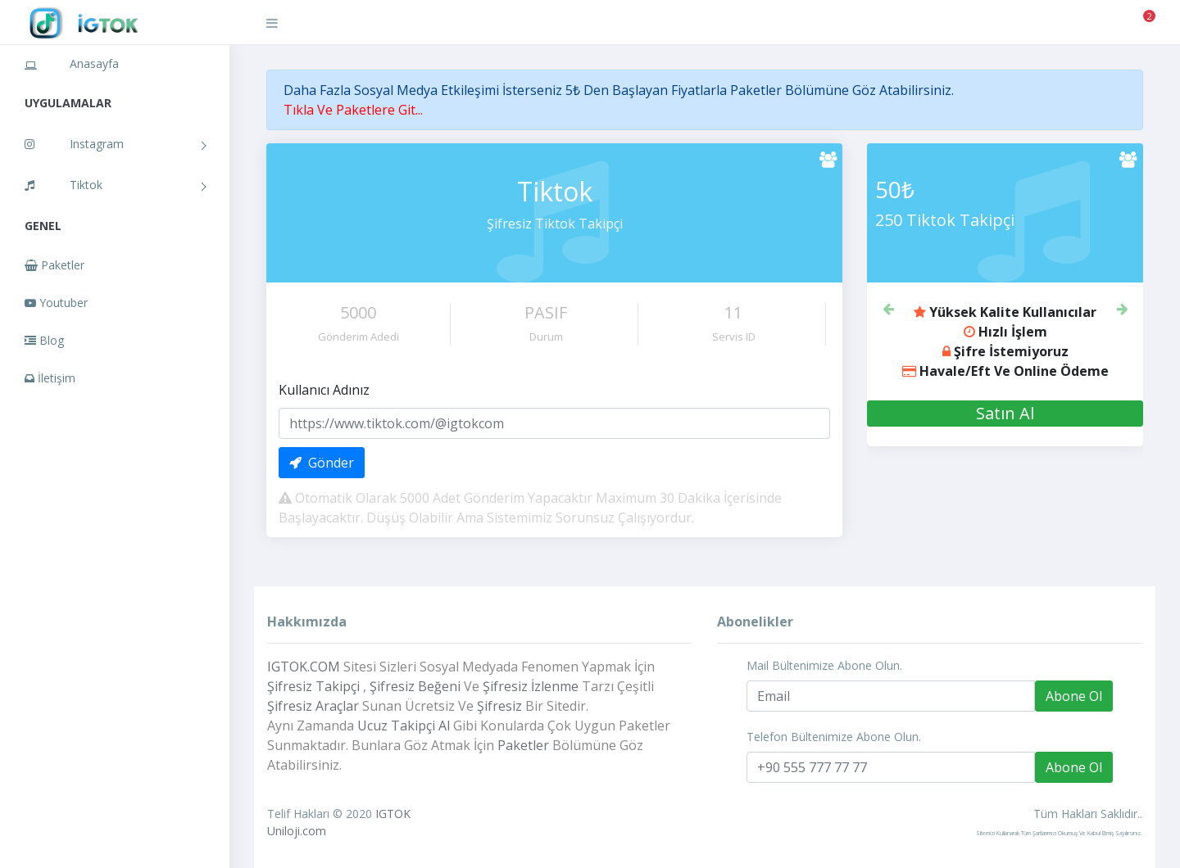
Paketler (54, 265)
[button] (887, 307)
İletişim (50, 378)
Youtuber (56, 302)
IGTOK (393, 813)
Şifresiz (499, 706)
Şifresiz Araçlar (313, 706)
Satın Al (1005, 413)
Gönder (321, 463)
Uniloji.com (296, 831)
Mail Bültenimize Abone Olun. (824, 665)
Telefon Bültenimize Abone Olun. (834, 736)
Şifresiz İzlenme (531, 686)
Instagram (74, 143)
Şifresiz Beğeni (415, 686)
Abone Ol (1074, 696)
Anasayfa (72, 63)
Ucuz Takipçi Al (403, 726)
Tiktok (63, 184)
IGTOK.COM (303, 667)
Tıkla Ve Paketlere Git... (353, 110)
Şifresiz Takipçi (313, 686)
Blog (44, 340)
